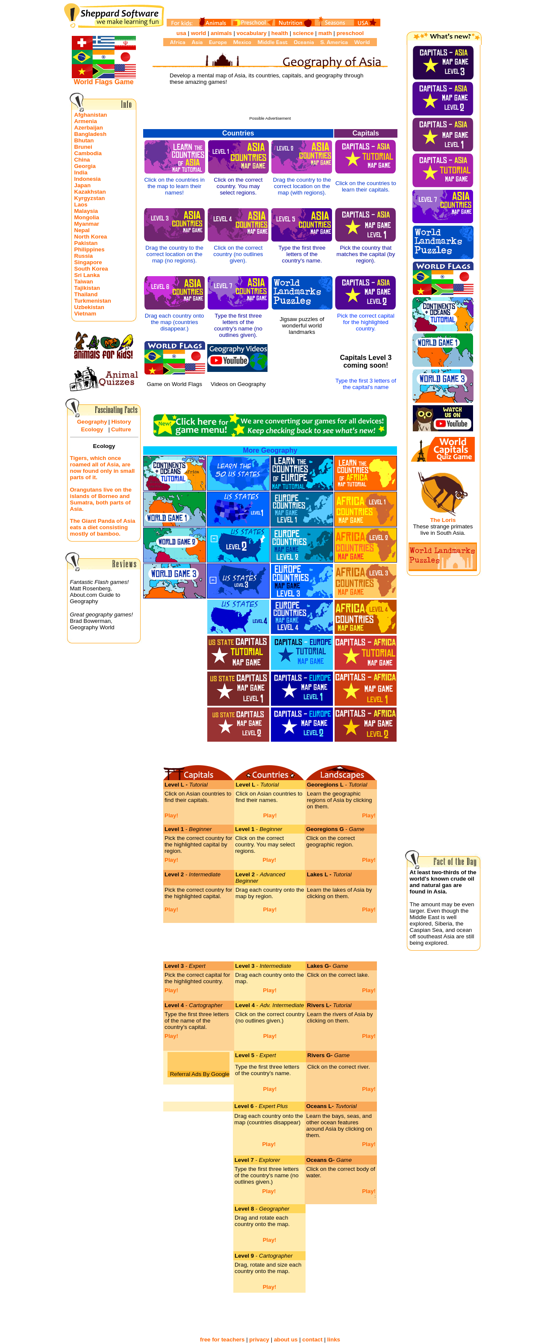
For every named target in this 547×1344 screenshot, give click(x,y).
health (279, 33)
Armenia (85, 121)
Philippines (89, 249)
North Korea (90, 236)
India (81, 172)
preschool (350, 33)
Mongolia (87, 217)
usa (181, 33)
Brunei (83, 147)
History (121, 422)
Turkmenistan (92, 301)
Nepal (82, 230)
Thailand (86, 294)
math (325, 33)
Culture (121, 429)
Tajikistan (87, 288)
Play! (171, 815)
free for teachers (222, 1339)
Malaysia (86, 211)
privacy (259, 1339)
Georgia (85, 166)
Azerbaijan (88, 127)
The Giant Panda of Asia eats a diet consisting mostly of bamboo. (102, 527)
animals (221, 33)
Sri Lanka (87, 275)
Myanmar (87, 224)
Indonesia (87, 179)
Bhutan (84, 140)
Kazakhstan (90, 192)
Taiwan (83, 281)
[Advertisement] (270, 103)
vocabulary (252, 33)
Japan (82, 185)
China (82, 159)
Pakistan (86, 243)
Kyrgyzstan (89, 198)
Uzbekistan (89, 307)
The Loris (443, 520)
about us (286, 1339)
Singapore (88, 262)
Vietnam (85, 313)
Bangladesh (90, 134)
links (333, 1339)
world (198, 33)
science (303, 33)
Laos (81, 204)
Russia (83, 256)
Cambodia (88, 153)
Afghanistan (90, 115)
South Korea (91, 268)
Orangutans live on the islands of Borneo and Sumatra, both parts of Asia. (101, 499)
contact (312, 1339)
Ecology (92, 429)
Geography (92, 422)
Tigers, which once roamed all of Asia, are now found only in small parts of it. (102, 467)
